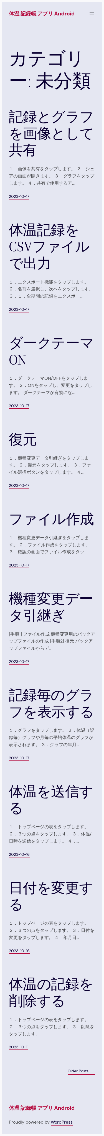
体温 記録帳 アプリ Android (42, 13)
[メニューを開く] (91, 13)
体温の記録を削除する (51, 992)
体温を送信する (51, 800)
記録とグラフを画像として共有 (51, 134)
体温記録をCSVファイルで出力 (49, 247)
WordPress (62, 1122)
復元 (23, 439)
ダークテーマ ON (51, 351)
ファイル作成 (51, 519)
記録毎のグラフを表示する (51, 703)
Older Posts (81, 1071)
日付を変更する (51, 896)
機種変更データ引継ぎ (51, 607)
